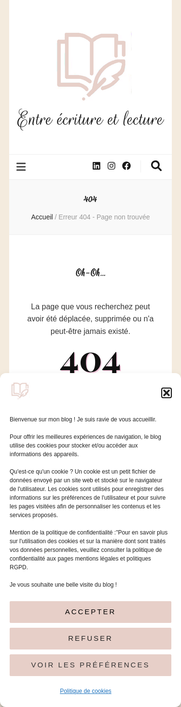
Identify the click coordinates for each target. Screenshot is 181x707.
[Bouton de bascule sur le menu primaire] (22, 167)
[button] (166, 393)
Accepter (90, 611)
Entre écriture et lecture (90, 119)
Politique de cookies (85, 691)
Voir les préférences (90, 665)
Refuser (90, 638)
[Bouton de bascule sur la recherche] (156, 166)
